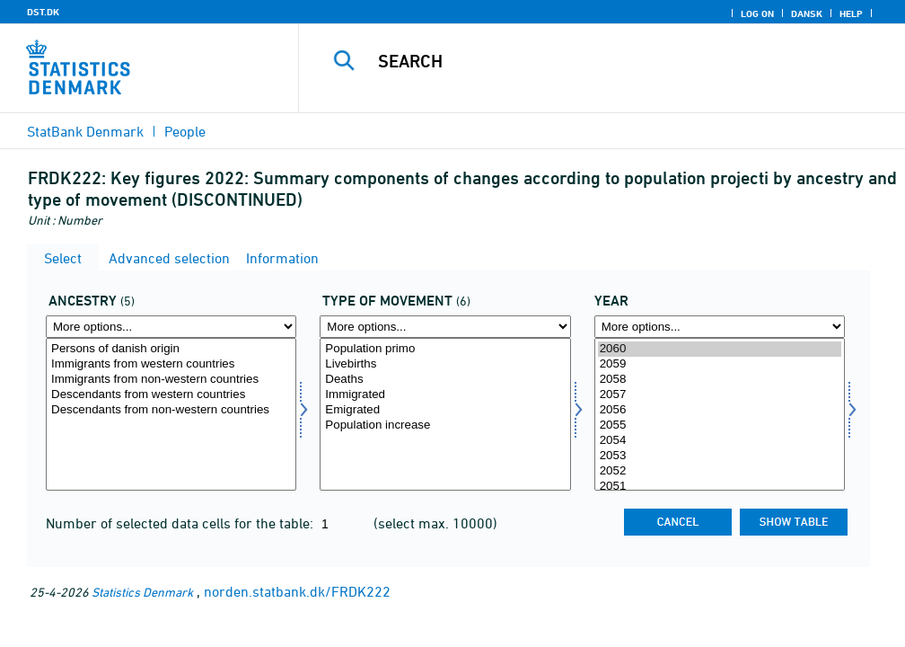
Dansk (806, 13)
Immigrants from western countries (171, 364)
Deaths (445, 379)
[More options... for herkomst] (171, 326)
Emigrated (445, 410)
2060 (719, 349)
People (185, 131)
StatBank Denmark (85, 131)
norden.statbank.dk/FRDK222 (297, 591)
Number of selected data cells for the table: (181, 523)
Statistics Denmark (142, 591)
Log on (757, 13)
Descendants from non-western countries (171, 410)
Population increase (445, 425)
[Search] (610, 61)
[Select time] (719, 414)
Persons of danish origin (171, 349)
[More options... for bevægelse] (445, 326)
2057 (719, 395)
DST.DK (43, 11)
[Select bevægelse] (445, 414)
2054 (719, 440)
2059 (719, 364)
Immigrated (445, 395)
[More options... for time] (719, 326)
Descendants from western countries (171, 395)
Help (851, 13)
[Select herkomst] (171, 414)
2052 (719, 471)
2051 (719, 486)
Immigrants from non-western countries (171, 379)
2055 (719, 425)
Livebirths (445, 364)
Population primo (445, 349)
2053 (719, 456)
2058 (719, 379)
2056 (719, 410)
